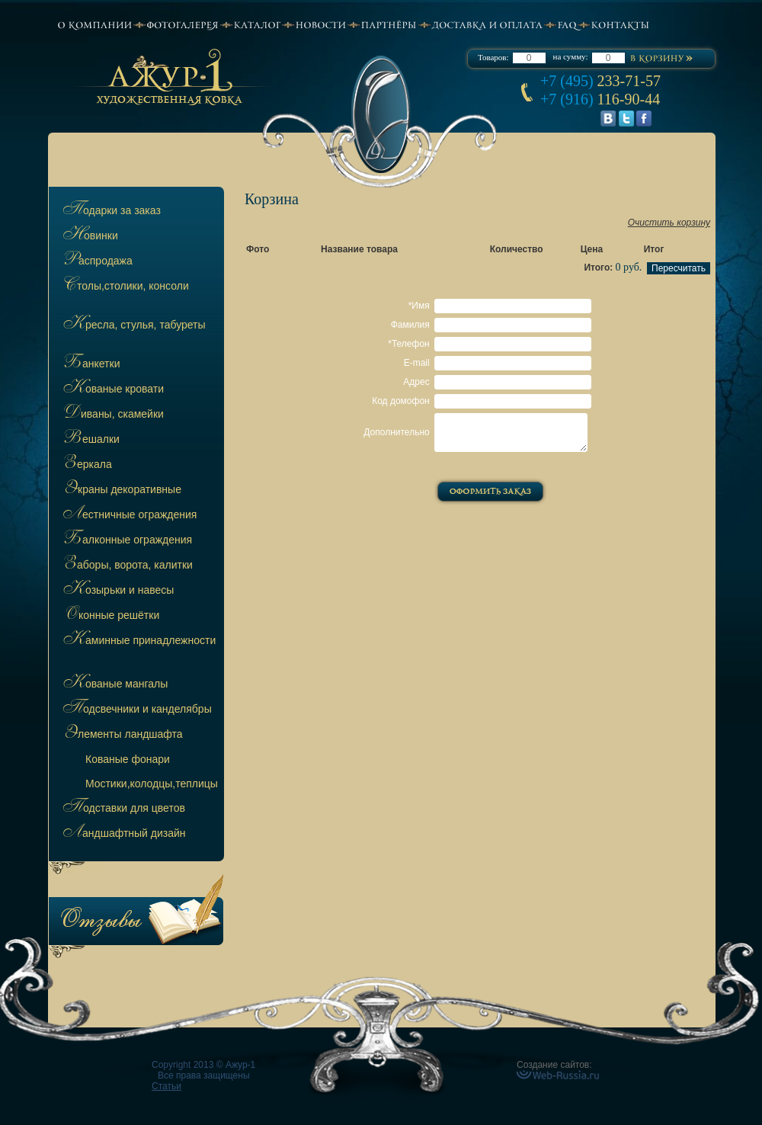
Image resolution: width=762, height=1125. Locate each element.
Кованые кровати (112, 389)
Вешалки (90, 439)
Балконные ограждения (126, 540)
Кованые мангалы (114, 684)
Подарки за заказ (110, 211)
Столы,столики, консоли (124, 286)
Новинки (89, 236)
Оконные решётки (109, 615)
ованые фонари (127, 759)
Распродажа (96, 261)
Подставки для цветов (122, 808)
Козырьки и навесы (117, 590)
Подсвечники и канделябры (136, 709)
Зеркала (86, 465)
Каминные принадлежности (138, 641)
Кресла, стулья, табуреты (133, 325)
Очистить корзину (669, 222)
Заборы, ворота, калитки (126, 565)
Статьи (166, 1086)
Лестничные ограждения (128, 515)
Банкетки (90, 364)
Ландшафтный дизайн (123, 833)
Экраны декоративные (120, 490)
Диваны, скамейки (112, 414)
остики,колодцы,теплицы (151, 783)
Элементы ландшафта (121, 734)
